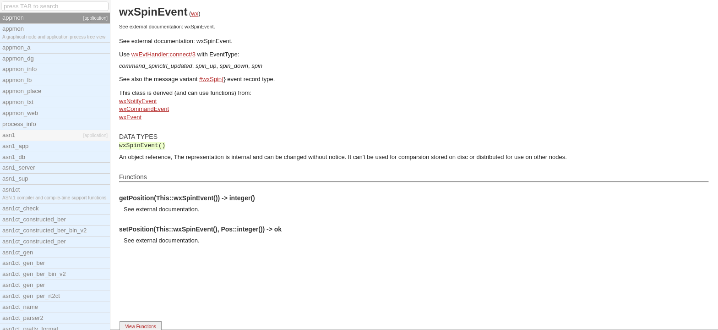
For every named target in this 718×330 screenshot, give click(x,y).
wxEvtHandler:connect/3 (163, 54)
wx (194, 13)
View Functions (140, 326)
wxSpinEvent (213, 41)
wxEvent (130, 117)
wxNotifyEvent (138, 101)
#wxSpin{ (211, 79)
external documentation (167, 209)
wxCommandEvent (144, 108)
